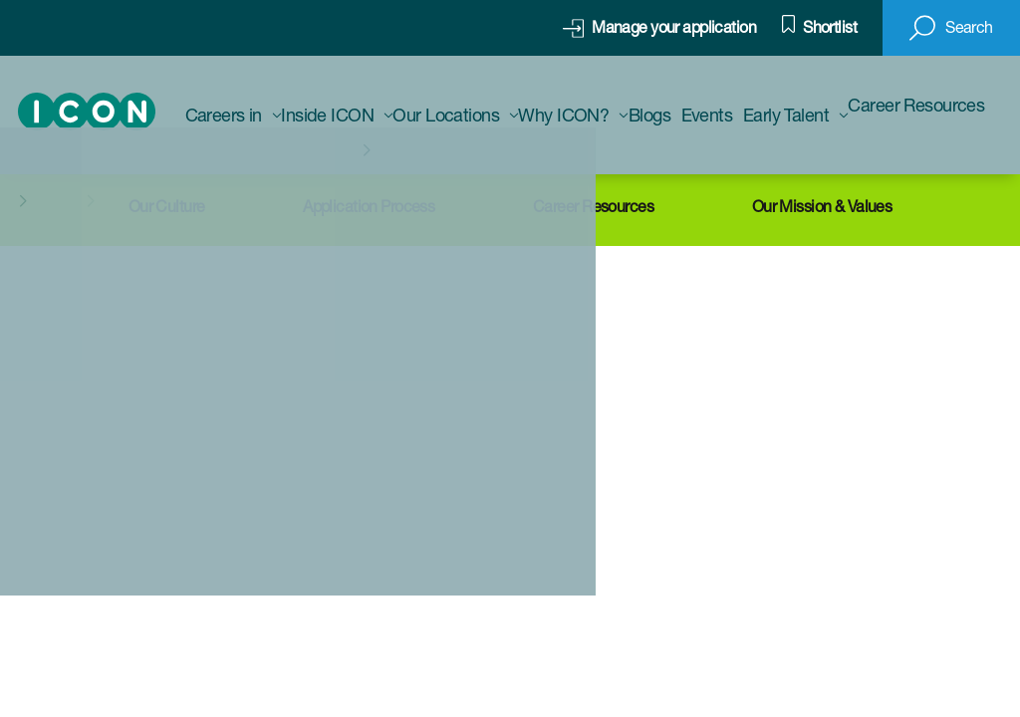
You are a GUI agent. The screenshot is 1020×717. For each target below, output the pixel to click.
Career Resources (593, 206)
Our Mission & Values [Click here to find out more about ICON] (822, 206)
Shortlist (830, 27)
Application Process (368, 206)
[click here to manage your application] (659, 28)
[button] (951, 28)
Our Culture (166, 206)
